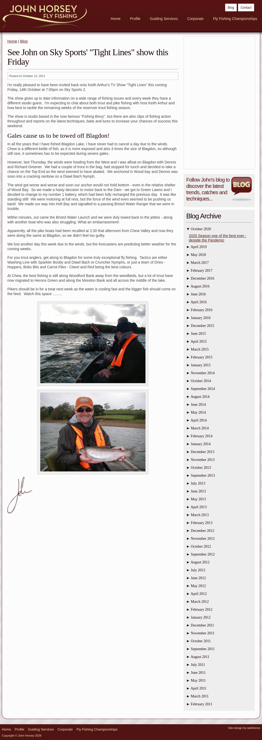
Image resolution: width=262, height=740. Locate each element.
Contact (246, 7)
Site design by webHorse (244, 727)
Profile (135, 19)
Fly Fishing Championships (235, 19)
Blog (231, 7)
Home (115, 19)
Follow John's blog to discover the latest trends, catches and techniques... (208, 189)
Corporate (195, 19)
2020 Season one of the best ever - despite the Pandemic (217, 238)
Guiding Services (164, 19)
